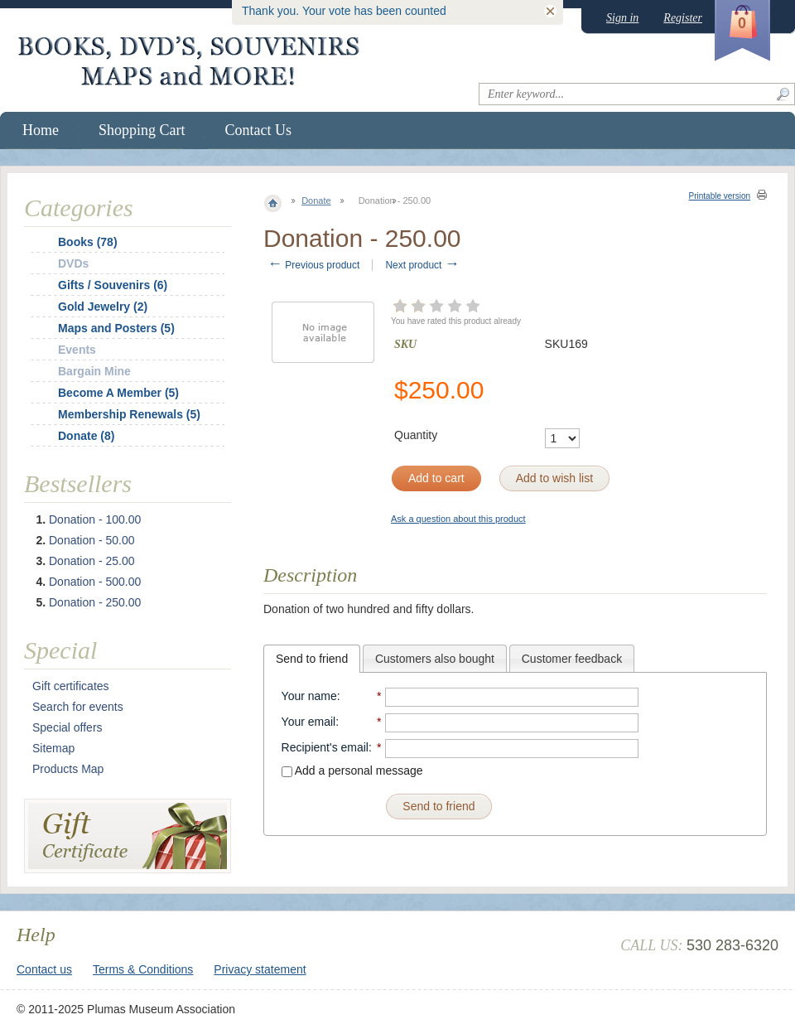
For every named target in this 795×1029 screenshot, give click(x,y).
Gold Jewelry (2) (102, 306)
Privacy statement (260, 969)
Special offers (67, 727)
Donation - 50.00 (92, 540)
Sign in (622, 18)
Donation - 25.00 (92, 561)
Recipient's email (325, 747)
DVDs (73, 263)
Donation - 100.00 (95, 519)
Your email (309, 721)
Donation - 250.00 (95, 602)
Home (40, 130)
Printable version (719, 195)
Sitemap (53, 748)
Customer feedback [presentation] (572, 658)
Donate (315, 200)
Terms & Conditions (143, 969)
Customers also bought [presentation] (434, 658)
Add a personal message (352, 770)
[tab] (311, 659)
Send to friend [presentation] (312, 658)
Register (682, 18)
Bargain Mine (94, 371)
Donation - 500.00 (95, 581)
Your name (309, 696)
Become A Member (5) (118, 392)
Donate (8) (86, 435)
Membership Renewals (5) (129, 414)
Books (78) (88, 242)
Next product (422, 265)
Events (77, 349)
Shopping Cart (142, 130)
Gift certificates (70, 686)
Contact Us (258, 130)
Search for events (77, 706)
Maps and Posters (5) (116, 328)
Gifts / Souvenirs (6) (112, 285)
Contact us (44, 969)
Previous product (313, 265)
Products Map (68, 768)
